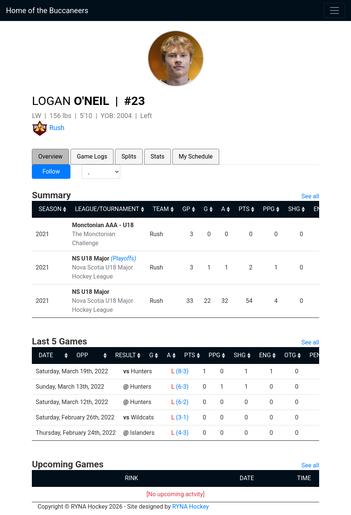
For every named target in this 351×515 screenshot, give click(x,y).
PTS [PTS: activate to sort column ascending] (244, 209)
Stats (157, 156)
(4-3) (182, 432)
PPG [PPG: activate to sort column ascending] (269, 209)
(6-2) (182, 402)
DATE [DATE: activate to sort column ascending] (46, 355)
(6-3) (182, 386)
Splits (128, 156)
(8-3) (182, 371)
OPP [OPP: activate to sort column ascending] (132, 355)
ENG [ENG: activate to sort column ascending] (315, 355)
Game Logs (92, 156)
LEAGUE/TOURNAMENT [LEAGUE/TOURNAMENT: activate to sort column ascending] (107, 209)
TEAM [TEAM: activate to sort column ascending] (161, 209)
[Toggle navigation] (334, 10)
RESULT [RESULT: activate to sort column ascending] (175, 355)
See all (310, 196)
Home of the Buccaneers (47, 10)
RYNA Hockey (190, 506)
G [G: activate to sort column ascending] (206, 209)
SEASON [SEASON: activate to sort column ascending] (50, 209)
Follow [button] (51, 171)
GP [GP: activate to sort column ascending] (186, 209)
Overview (50, 156)
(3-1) (182, 417)
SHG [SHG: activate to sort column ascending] (294, 209)
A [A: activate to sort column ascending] (223, 209)
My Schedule (196, 156)
